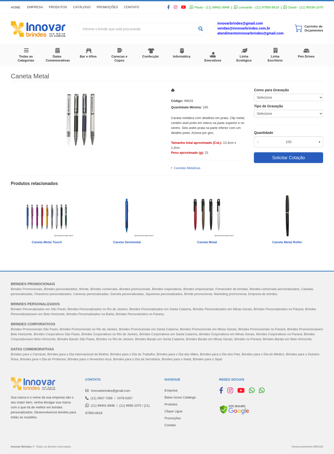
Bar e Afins (88, 56)
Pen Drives (306, 56)
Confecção (150, 56)
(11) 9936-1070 (130, 405)
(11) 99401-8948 (103, 405)
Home (16, 7)
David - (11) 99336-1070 (303, 7)
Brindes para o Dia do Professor (43, 359)
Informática (181, 56)
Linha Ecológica (243, 58)
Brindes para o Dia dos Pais (220, 354)
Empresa (36, 7)
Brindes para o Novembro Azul (89, 359)
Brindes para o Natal (176, 359)
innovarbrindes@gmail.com (240, 23)
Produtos (60, 7)
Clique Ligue (173, 411)
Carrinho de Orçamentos (313, 28)
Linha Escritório (275, 58)
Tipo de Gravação (268, 106)
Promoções (112, 7)
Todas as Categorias (26, 58)
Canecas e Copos (119, 58)
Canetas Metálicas (187, 168)
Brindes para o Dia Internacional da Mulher (77, 354)
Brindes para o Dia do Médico (263, 354)
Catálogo (85, 7)
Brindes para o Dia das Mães (177, 354)
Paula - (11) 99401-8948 (209, 7)
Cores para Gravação (271, 90)
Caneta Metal (207, 242)
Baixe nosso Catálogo (180, 397)
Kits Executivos (212, 58)
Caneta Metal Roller (287, 242)
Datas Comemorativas (58, 58)
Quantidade (263, 133)
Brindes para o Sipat (207, 359)
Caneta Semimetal (127, 242)
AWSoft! (318, 446)
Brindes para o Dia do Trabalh (131, 354)
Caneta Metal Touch (47, 242)
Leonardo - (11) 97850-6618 (256, 7)
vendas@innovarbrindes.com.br (243, 28)
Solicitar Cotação (288, 157)
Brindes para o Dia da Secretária (136, 359)
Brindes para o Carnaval (28, 354)
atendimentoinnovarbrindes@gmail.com (250, 33)
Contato (138, 7)
